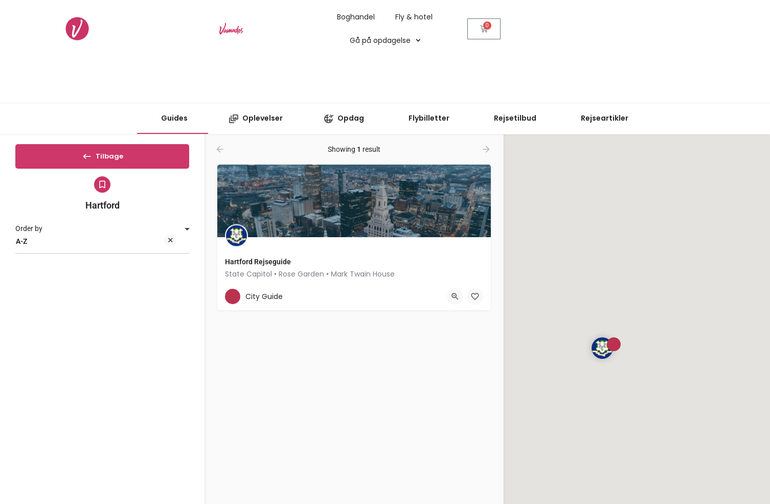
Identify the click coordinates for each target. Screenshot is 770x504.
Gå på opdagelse (385, 40)
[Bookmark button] (406, 296)
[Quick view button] (386, 296)
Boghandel (356, 17)
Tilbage (102, 159)
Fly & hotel (414, 17)
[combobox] (102, 250)
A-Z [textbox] (96, 250)
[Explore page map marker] (602, 348)
